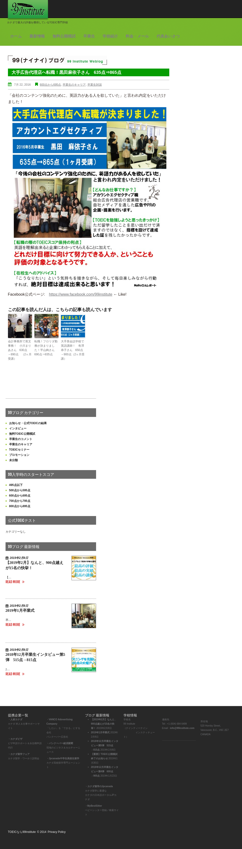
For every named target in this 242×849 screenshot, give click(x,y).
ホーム (16, 36)
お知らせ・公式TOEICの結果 (28, 423)
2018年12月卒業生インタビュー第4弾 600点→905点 (104, 771)
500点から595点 (19, 490)
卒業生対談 (94, 84)
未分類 (13, 460)
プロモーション (19, 455)
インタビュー (17, 428)
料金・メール (137, 36)
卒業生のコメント (20, 439)
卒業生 (89, 36)
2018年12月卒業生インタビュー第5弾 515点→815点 (104, 745)
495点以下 (16, 485)
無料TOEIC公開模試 (22, 433)
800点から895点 (19, 506)
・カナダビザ (15, 739)
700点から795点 (19, 501)
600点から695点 (50, 84)
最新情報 (37, 36)
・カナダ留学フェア (19, 754)
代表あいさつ (168, 36)
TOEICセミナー (19, 449)
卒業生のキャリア (74, 84)
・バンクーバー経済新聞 (59, 743)
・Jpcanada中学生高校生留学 (62, 758)
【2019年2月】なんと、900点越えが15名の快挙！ (104, 723)
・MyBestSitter (93, 805)
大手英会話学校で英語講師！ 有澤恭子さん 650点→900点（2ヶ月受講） (73, 350)
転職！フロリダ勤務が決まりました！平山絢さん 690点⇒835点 (46, 348)
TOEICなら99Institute (22, 832)
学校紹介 (110, 36)
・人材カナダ (15, 719)
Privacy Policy (57, 832)
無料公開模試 (64, 36)
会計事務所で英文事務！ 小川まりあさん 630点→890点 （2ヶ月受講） (20, 350)
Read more (13, 582)
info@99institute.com (182, 728)
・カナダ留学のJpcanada (99, 786)
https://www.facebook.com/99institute (80, 294)
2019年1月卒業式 (20, 610)
